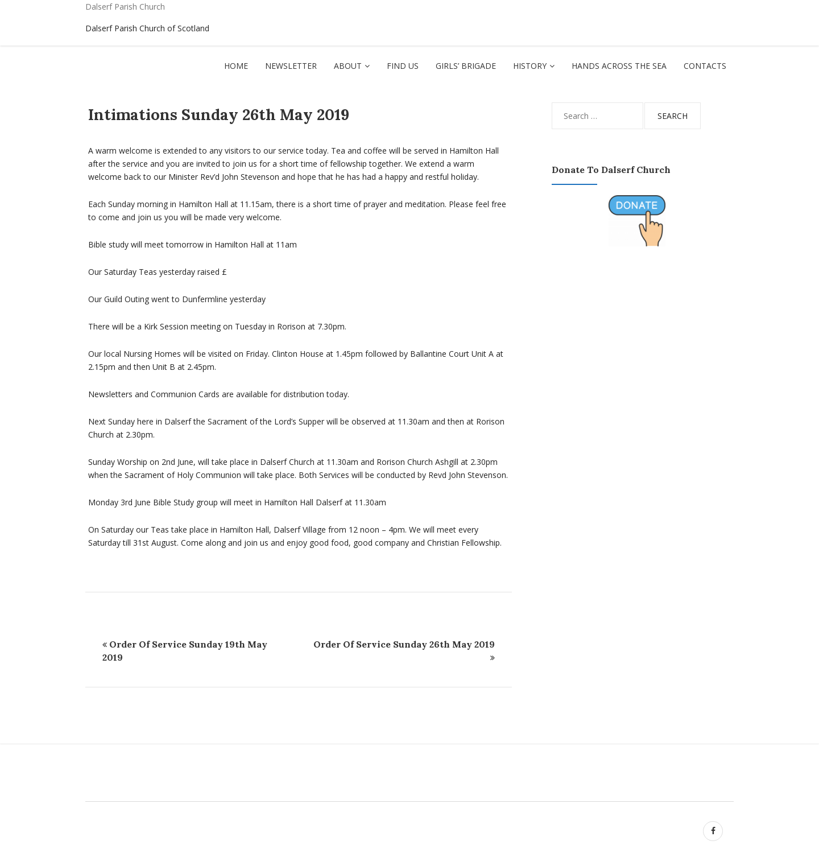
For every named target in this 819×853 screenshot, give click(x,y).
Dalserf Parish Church (125, 6)
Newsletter (291, 65)
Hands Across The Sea (619, 65)
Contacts (705, 65)
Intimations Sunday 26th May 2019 (218, 114)
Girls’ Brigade (466, 65)
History (530, 65)
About (348, 65)
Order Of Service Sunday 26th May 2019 (404, 644)
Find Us (403, 65)
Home (236, 65)
